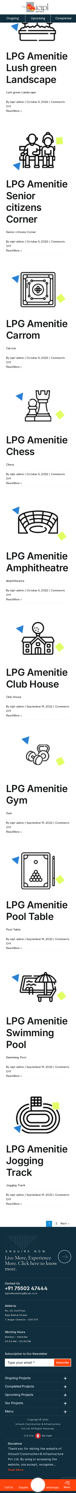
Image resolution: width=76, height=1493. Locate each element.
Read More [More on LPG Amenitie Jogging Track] (13, 1204)
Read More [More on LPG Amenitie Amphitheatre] (13, 599)
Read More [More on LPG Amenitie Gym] (13, 832)
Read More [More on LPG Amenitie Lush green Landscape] (13, 111)
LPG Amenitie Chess (36, 446)
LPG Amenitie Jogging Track (36, 1160)
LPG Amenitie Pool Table (36, 911)
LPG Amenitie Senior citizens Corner (36, 201)
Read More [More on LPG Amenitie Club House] (13, 715)
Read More (16, 1469)
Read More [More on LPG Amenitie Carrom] (13, 367)
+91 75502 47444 (26, 1288)
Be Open (47, 1436)
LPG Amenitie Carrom (36, 329)
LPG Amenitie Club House (36, 678)
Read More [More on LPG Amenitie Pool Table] (13, 948)
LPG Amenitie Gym (36, 794)
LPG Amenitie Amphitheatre (37, 562)
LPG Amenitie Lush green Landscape (36, 67)
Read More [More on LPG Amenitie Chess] (13, 483)
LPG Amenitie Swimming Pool (36, 1032)
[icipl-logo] (34, 7)
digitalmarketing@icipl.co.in (21, 1293)
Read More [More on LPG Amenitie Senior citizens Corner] (13, 250)
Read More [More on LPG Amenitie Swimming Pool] (13, 1076)
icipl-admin (17, 102)
